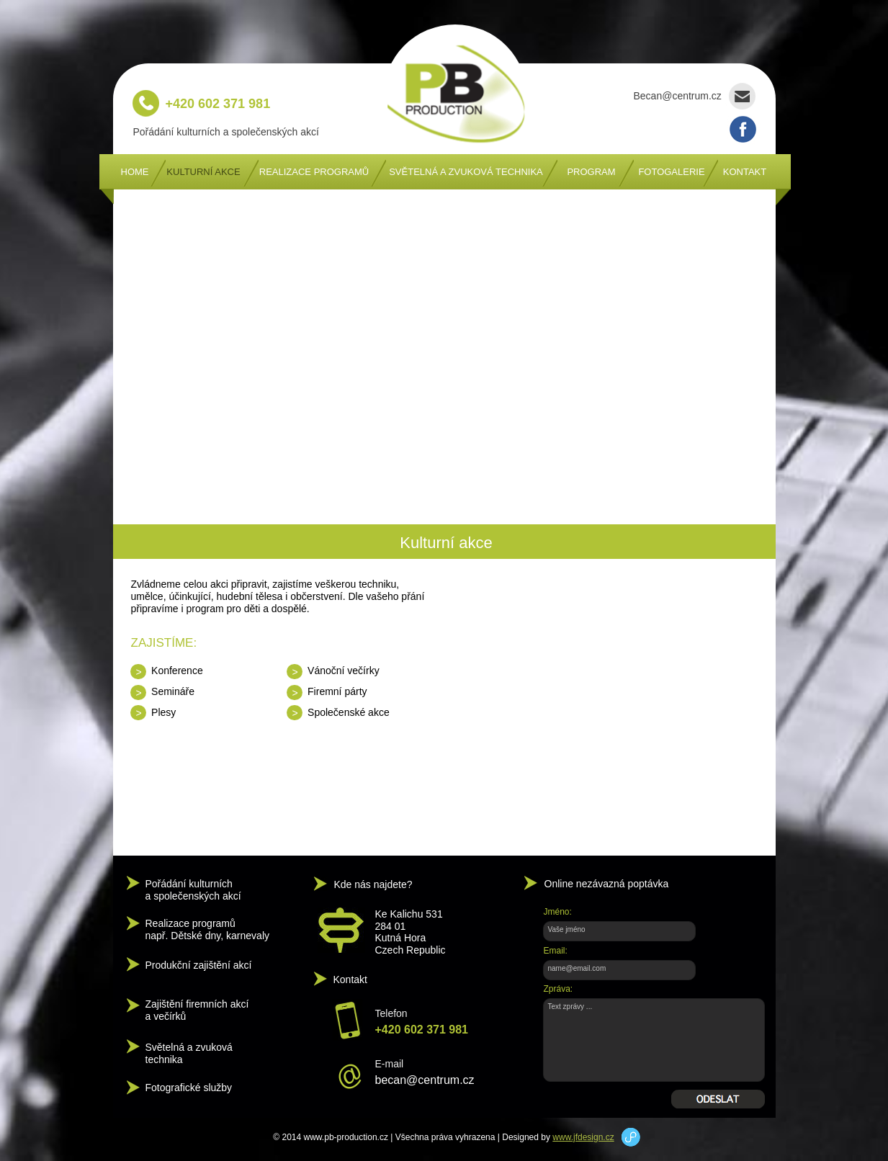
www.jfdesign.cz (583, 1137)
